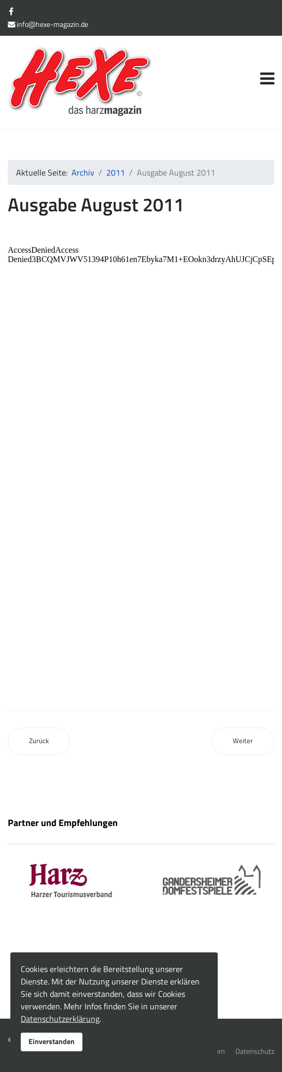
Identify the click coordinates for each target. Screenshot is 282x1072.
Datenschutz (254, 1051)
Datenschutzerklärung (60, 1018)
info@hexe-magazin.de (52, 24)
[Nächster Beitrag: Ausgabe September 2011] (243, 741)
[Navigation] (267, 67)
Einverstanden (52, 1041)
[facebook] (11, 11)
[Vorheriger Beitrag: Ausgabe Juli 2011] (39, 741)
